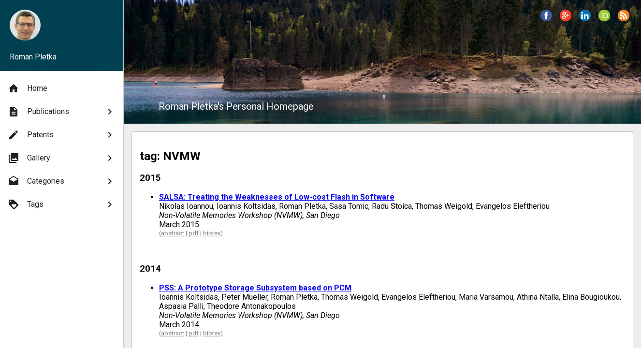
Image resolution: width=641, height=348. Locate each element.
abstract (172, 233)
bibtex (211, 233)
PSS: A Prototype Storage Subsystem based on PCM (255, 287)
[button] (546, 15)
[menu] (61, 146)
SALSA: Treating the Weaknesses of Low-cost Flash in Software (276, 197)
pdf (194, 233)
